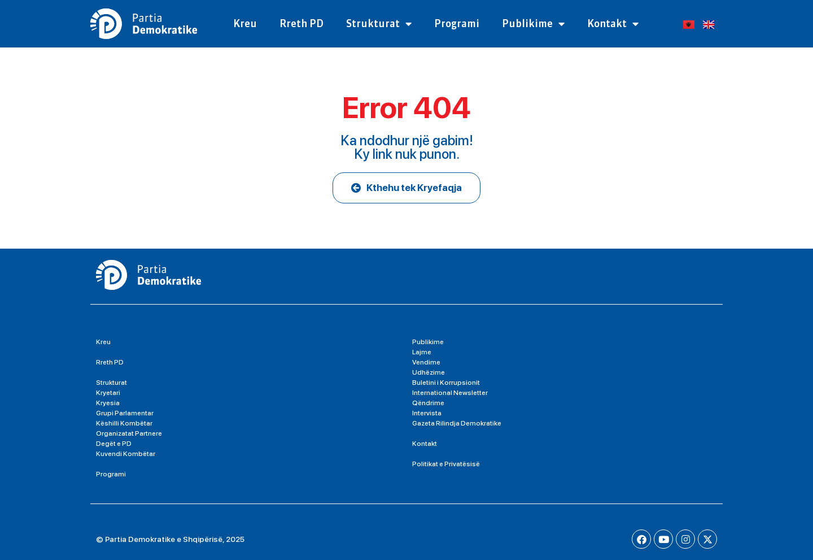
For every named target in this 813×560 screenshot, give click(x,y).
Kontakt (613, 23)
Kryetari (108, 393)
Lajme (421, 352)
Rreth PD (301, 23)
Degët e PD (114, 444)
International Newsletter (450, 393)
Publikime (533, 23)
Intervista (427, 413)
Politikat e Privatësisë (446, 464)
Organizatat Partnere (129, 433)
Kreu (245, 23)
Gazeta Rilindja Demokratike (456, 423)
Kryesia (108, 403)
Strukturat (379, 23)
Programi (456, 23)
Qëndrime (428, 403)
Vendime (426, 362)
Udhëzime (428, 372)
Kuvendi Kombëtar (125, 454)
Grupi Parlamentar (125, 413)
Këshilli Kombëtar (124, 423)
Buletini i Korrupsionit (446, 383)
